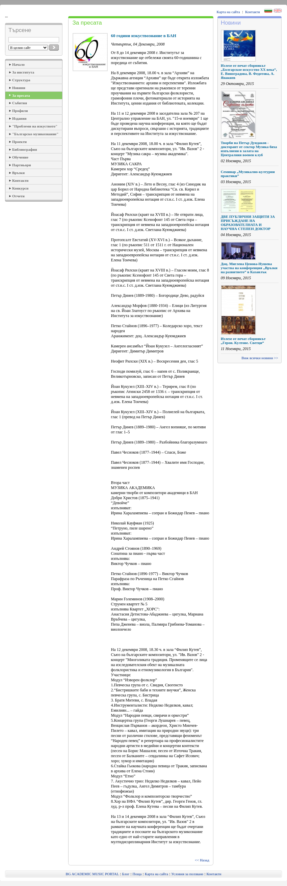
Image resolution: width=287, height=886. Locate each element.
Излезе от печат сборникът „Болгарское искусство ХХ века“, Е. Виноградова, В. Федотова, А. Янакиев (249, 71)
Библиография (24, 149)
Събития (19, 103)
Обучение (20, 157)
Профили (20, 111)
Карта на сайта (228, 12)
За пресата (21, 95)
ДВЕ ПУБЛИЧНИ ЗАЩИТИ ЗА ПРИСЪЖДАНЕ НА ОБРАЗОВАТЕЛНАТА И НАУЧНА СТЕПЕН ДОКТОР (248, 223)
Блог (126, 874)
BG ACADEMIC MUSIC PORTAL (92, 874)
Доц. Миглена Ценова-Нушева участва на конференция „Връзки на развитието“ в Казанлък (249, 268)
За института (23, 72)
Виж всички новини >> (259, 358)
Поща (137, 874)
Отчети (18, 196)
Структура (21, 80)
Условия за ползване (187, 874)
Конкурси (20, 188)
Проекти (19, 142)
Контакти (252, 12)
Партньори (21, 165)
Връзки (18, 173)
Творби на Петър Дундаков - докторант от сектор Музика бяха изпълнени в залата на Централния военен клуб (249, 149)
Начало (18, 64)
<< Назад (202, 860)
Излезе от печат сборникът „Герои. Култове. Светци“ (243, 341)
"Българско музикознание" (35, 134)
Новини (18, 88)
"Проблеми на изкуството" (34, 126)
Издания (19, 118)
